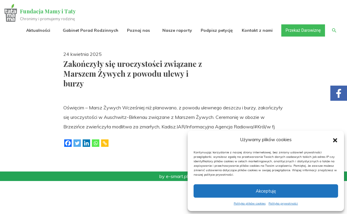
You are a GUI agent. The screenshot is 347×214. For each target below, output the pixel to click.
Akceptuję (266, 191)
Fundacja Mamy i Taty (48, 11)
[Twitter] (77, 143)
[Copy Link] (105, 143)
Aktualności (38, 30)
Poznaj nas (138, 30)
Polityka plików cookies (250, 203)
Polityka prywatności (283, 203)
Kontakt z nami (256, 30)
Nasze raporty (177, 30)
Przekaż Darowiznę (302, 30)
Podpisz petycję (216, 30)
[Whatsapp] (96, 143)
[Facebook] (68, 143)
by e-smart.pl (173, 176)
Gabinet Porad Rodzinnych (90, 30)
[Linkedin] (86, 143)
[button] (335, 140)
